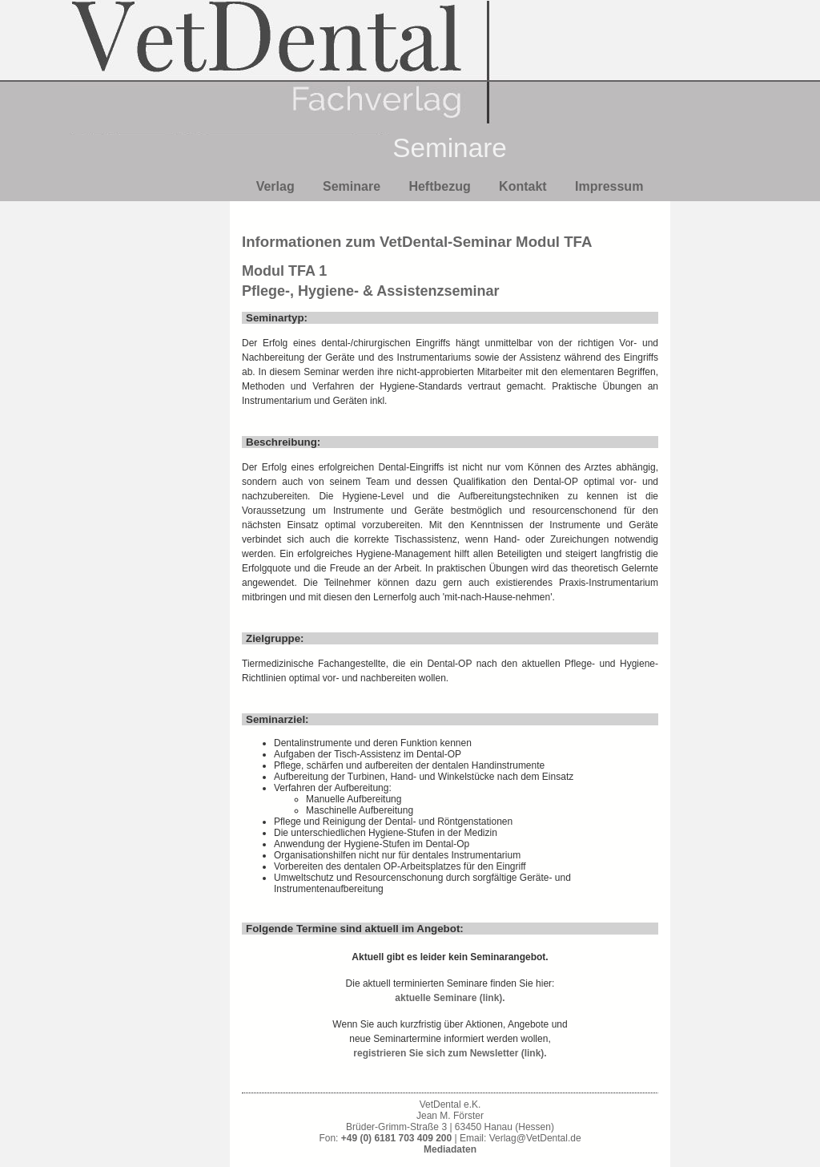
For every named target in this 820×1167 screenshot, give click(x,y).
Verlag (275, 186)
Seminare (351, 186)
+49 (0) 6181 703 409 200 (396, 1138)
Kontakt (523, 186)
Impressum (609, 186)
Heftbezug (439, 186)
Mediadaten (450, 1149)
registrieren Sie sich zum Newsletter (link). (449, 1053)
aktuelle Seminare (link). (449, 997)
